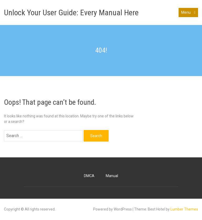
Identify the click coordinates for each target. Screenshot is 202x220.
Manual (112, 176)
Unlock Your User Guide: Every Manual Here (71, 12)
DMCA (89, 176)
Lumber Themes (184, 209)
